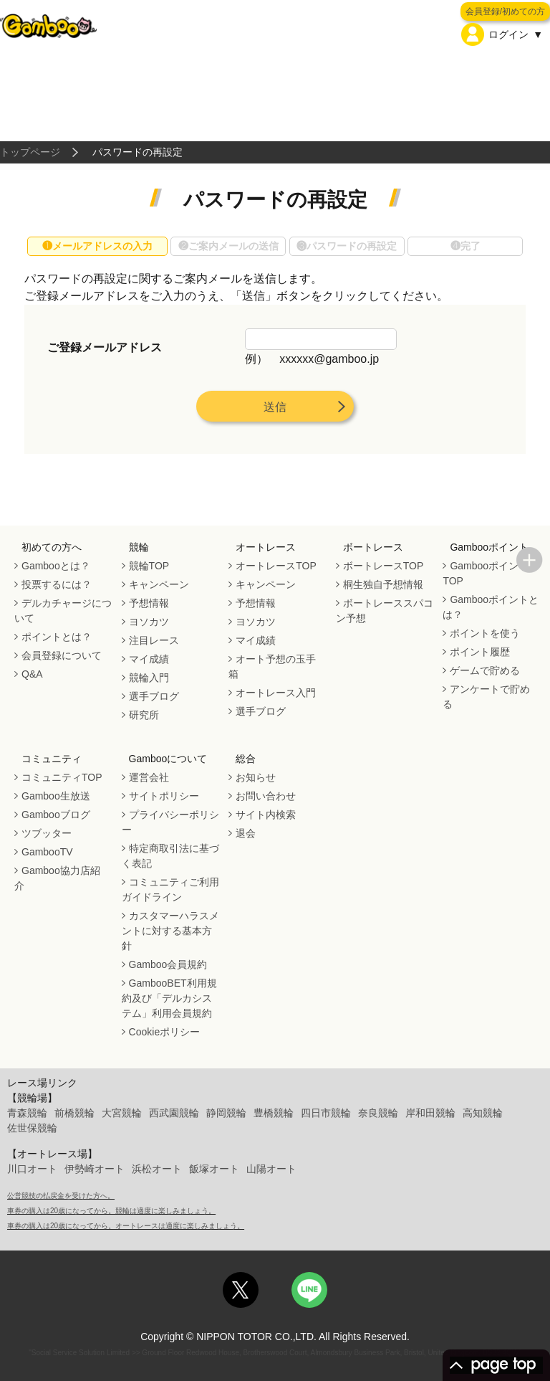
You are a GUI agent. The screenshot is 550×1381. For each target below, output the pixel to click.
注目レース (154, 640)
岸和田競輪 (430, 1113)
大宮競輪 (122, 1113)
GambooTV (47, 852)
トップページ (30, 152)
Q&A (32, 674)
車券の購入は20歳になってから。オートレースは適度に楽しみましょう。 (125, 1226)
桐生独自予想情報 (383, 584)
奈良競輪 (378, 1113)
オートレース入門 (276, 692)
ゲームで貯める (485, 670)
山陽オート (271, 1168)
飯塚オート (214, 1168)
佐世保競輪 (32, 1128)
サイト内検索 (266, 814)
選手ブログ (154, 696)
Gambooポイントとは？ (491, 607)
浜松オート (157, 1168)
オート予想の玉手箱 (272, 666)
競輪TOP (149, 565)
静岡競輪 (226, 1113)
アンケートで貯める (486, 696)
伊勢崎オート (94, 1168)
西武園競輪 (174, 1113)
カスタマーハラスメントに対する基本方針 (170, 930)
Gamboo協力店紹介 (57, 878)
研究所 (144, 715)
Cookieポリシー (165, 1032)
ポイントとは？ (56, 636)
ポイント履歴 (480, 652)
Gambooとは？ (55, 565)
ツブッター (46, 833)
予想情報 (149, 603)
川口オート (32, 1168)
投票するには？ (56, 584)
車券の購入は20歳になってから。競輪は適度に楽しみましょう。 (111, 1211)
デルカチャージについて (63, 610)
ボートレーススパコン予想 (384, 610)
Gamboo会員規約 (168, 964)
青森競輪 (27, 1113)
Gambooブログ (55, 814)
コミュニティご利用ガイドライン (170, 889)
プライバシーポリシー (170, 822)
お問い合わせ (266, 796)
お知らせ (256, 777)
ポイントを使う (485, 633)
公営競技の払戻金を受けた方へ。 (61, 1196)
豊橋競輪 (274, 1113)
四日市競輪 (326, 1113)
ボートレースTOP (383, 565)
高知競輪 (483, 1113)
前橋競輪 (74, 1113)
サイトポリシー (164, 796)
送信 (275, 407)
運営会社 (149, 777)
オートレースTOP (276, 565)
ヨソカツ (149, 621)
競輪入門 (149, 677)
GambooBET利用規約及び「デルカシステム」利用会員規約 (169, 998)
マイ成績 (149, 659)
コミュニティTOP (61, 777)
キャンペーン (159, 584)
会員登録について (61, 655)
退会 (246, 833)
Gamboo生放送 (55, 796)
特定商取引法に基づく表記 (170, 856)
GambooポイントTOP (486, 573)
